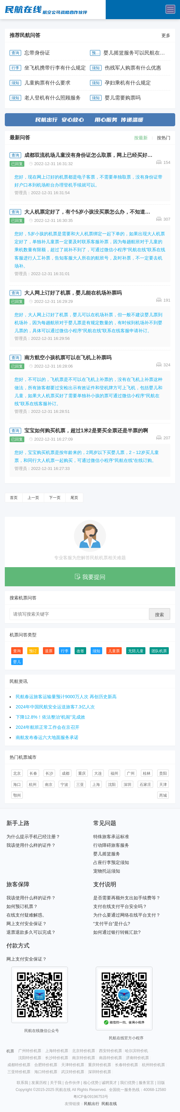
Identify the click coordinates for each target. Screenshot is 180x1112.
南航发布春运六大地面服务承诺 (47, 737)
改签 (80, 651)
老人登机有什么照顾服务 (52, 97)
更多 (165, 35)
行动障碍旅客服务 (111, 845)
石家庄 (145, 784)
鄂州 (17, 795)
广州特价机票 (29, 1051)
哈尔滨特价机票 (138, 1051)
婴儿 (17, 662)
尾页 (74, 497)
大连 (98, 773)
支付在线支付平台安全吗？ (120, 906)
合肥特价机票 (45, 1065)
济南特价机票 (137, 1058)
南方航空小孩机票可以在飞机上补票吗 (67, 357)
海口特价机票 (45, 1072)
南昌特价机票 (110, 1058)
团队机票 (159, 651)
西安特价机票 (110, 1051)
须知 (96, 68)
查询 (15, 53)
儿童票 (114, 651)
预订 (96, 53)
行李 (15, 68)
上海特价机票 (56, 1051)
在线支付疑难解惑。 (26, 915)
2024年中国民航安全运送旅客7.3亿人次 (55, 706)
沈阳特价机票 (29, 1058)
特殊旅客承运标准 (111, 836)
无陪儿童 (135, 651)
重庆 (82, 773)
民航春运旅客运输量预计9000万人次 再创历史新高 (66, 696)
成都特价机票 (18, 1065)
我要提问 (90, 577)
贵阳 (163, 773)
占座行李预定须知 (111, 862)
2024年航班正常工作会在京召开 (47, 727)
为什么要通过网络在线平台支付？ (126, 915)
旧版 (161, 1082)
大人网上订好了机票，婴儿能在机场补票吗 (73, 293)
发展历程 (39, 1082)
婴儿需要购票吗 (123, 97)
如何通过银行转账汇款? (117, 932)
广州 (131, 773)
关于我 (55, 1082)
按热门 (163, 137)
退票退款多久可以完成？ (31, 932)
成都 (66, 773)
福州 (114, 773)
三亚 (80, 784)
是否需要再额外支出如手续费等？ (126, 897)
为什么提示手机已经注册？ (33, 836)
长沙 (49, 773)
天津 (163, 784)
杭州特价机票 (153, 1065)
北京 (17, 773)
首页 (14, 497)
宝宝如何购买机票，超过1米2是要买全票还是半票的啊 (86, 430)
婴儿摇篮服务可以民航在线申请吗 (136, 52)
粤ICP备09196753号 (90, 1096)
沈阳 (112, 784)
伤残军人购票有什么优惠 (133, 67)
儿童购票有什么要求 (47, 82)
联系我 (22, 1082)
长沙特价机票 (56, 1058)
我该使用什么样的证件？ (31, 845)
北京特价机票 (83, 1051)
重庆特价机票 (99, 1065)
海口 (17, 784)
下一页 (55, 497)
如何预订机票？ (22, 906)
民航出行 (91, 1103)
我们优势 (127, 1082)
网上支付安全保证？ (26, 923)
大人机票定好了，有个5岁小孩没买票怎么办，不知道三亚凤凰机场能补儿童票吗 (90, 212)
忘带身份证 (37, 52)
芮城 (163, 795)
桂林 (147, 773)
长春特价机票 (126, 1065)
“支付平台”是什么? (111, 923)
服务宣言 (146, 1082)
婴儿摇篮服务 (106, 853)
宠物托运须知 (106, 871)
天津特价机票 (72, 1065)
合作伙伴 (72, 1082)
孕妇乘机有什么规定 (128, 82)
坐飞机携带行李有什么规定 (55, 67)
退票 (49, 651)
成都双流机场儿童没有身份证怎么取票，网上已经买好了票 (90, 155)
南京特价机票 (83, 1058)
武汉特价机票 (72, 1072)
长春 (33, 773)
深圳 (127, 784)
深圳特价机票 (99, 1072)
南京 (49, 784)
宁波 (64, 784)
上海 (96, 784)
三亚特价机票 (18, 1072)
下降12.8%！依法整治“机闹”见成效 (50, 717)
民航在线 (109, 1103)
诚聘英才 (109, 1082)
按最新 (141, 137)
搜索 (159, 614)
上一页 (33, 497)
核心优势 (91, 1082)
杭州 (33, 784)
